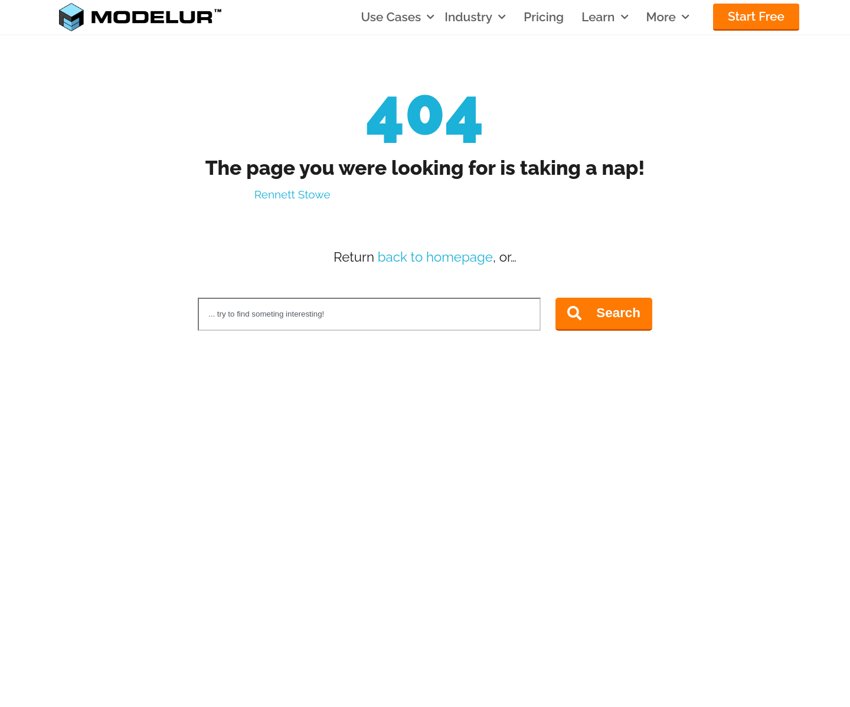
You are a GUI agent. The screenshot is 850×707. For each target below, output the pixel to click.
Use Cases (397, 17)
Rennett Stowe (292, 194)
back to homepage (435, 257)
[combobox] (369, 314)
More (667, 17)
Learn (604, 17)
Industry (475, 17)
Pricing (544, 17)
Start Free (756, 16)
